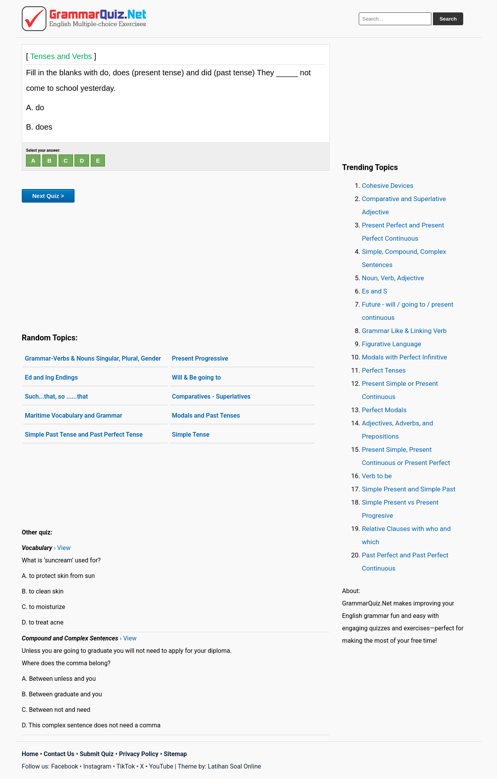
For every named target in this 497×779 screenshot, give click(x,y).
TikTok (125, 766)
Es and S (374, 291)
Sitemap (175, 754)
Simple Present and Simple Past (408, 489)
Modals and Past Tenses (206, 415)
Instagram (97, 766)
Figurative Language (391, 344)
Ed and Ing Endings (51, 377)
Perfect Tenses (384, 370)
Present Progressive (200, 358)
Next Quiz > (48, 196)
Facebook (64, 766)
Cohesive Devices (388, 185)
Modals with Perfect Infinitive (404, 357)
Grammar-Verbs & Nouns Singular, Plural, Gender (93, 358)
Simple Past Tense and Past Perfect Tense (83, 434)
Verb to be (377, 476)
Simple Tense (191, 434)
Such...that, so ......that (56, 396)
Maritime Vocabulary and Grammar (73, 415)
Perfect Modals (384, 410)
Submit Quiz (97, 754)
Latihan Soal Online (234, 766)
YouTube (161, 766)
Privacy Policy (138, 754)
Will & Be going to (196, 377)
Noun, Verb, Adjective (393, 278)
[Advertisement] (176, 266)
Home (30, 754)
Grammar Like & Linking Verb (404, 331)
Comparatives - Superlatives (211, 396)
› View (62, 548)
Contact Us (59, 754)
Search (448, 19)
